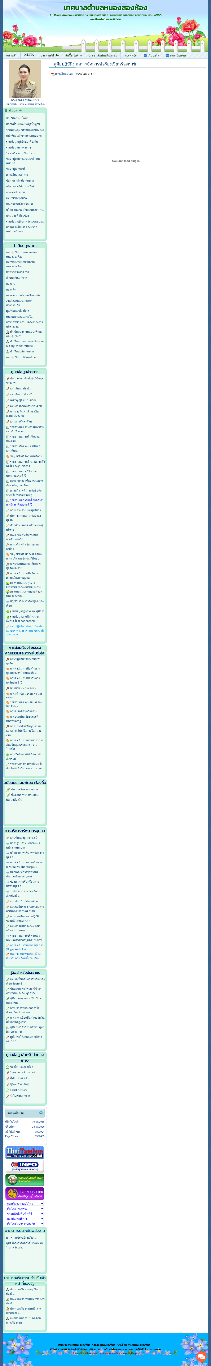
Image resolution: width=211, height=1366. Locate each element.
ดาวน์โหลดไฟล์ (64, 74)
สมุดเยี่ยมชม (176, 56)
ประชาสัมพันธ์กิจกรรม (102, 55)
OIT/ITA (29, 54)
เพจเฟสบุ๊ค (130, 55)
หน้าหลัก (11, 55)
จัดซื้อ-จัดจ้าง (73, 55)
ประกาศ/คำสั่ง (49, 55)
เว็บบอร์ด (151, 56)
